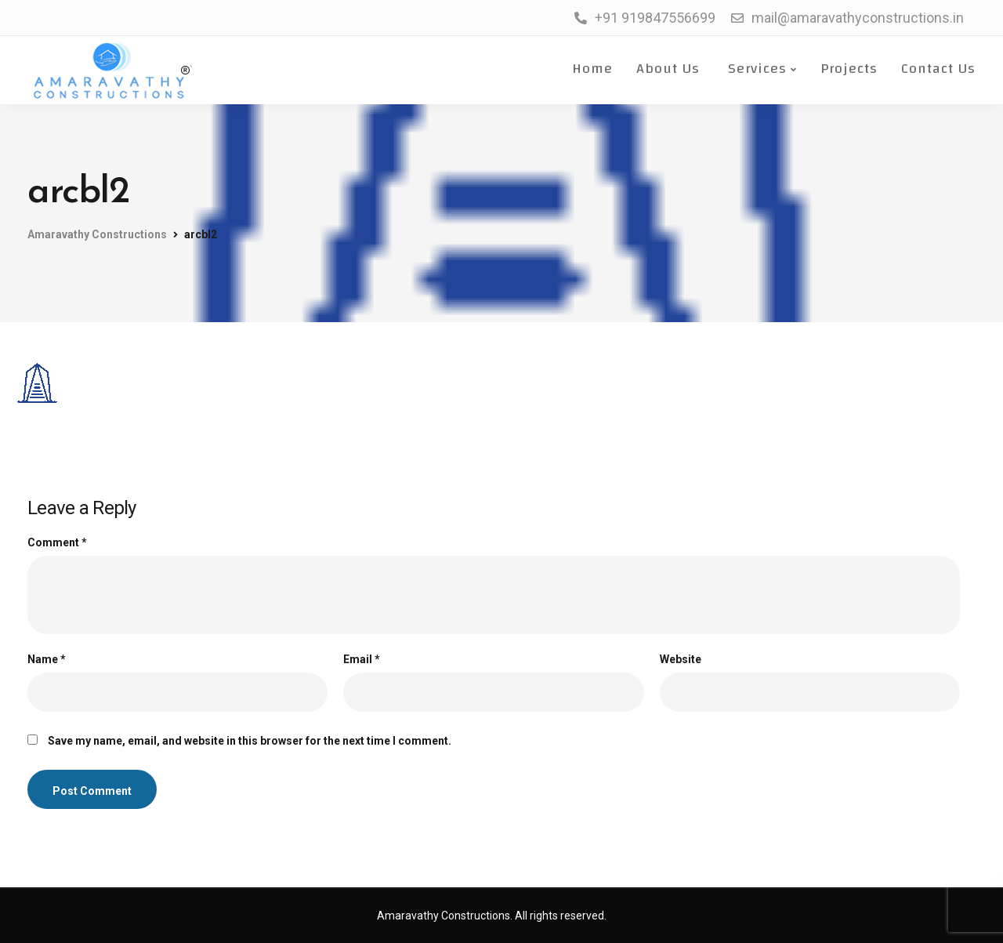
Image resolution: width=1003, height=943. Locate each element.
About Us (668, 69)
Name (46, 659)
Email (361, 659)
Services (755, 69)
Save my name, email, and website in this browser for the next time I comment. (249, 740)
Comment (57, 542)
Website (680, 659)
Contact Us (938, 69)
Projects (849, 69)
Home (590, 69)
